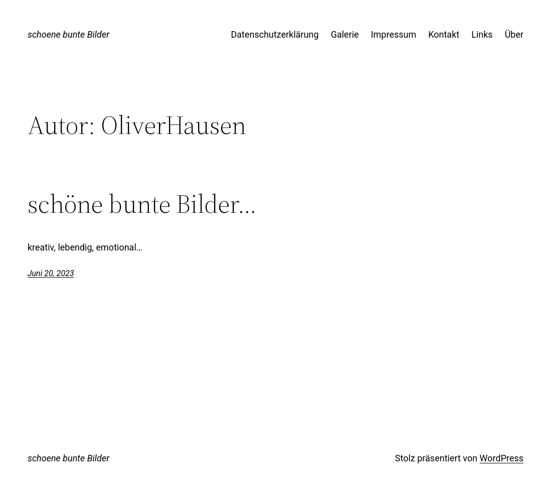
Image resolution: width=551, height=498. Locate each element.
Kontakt (443, 34)
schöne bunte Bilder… (142, 204)
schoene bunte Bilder (68, 34)
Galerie (345, 34)
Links (481, 34)
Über (514, 34)
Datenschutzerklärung (274, 34)
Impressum (394, 34)
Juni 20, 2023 (51, 273)
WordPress (501, 458)
